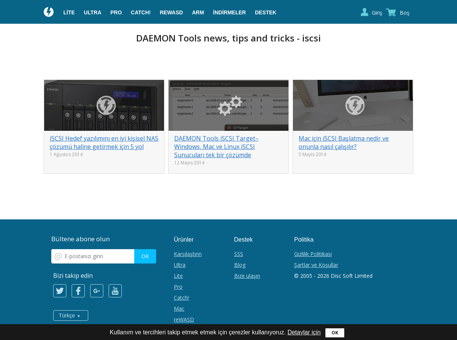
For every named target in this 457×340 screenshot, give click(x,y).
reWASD (171, 12)
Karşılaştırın (188, 253)
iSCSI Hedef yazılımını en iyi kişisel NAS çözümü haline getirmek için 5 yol (104, 142)
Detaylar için (304, 332)
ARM (198, 12)
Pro (116, 12)
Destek (265, 12)
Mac (179, 308)
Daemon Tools (49, 13)
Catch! (141, 12)
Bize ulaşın (247, 275)
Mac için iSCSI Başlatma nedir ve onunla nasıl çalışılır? (344, 142)
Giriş (377, 12)
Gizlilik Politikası (313, 253)
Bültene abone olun (80, 238)
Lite (69, 12)
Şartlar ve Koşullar (316, 264)
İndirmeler (229, 12)
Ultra (92, 12)
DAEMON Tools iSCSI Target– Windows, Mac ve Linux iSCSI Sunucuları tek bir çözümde (216, 146)
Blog (239, 264)
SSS (238, 253)
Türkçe (67, 315)
